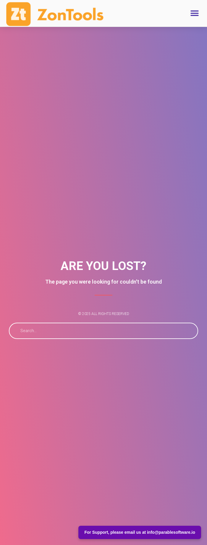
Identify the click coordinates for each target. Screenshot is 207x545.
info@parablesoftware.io (171, 532)
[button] (194, 13)
